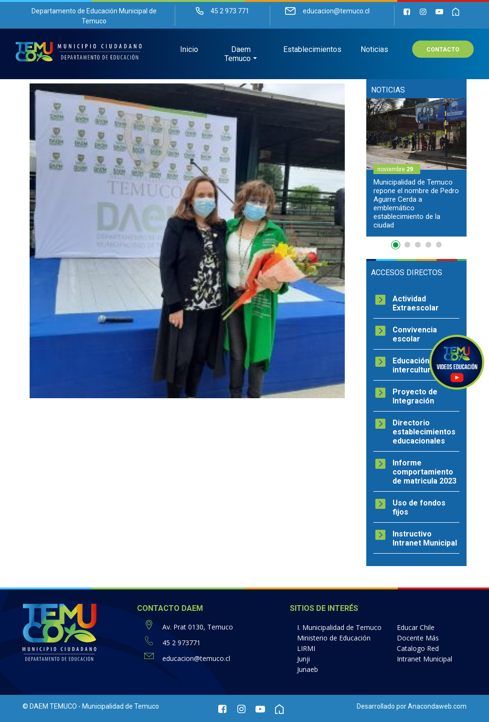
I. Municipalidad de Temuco (339, 627)
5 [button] (439, 245)
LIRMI (306, 648)
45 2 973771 (181, 642)
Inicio (189, 50)
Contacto (442, 50)
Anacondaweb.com (437, 706)
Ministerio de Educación (334, 637)
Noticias (374, 50)
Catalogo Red (418, 648)
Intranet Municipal (424, 658)
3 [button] (418, 245)
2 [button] (407, 245)
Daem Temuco (237, 55)
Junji (303, 658)
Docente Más (418, 637)
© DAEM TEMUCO (49, 706)
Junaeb (307, 669)
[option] (416, 167)
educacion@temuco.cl (196, 658)
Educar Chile (416, 627)
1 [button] (397, 246)
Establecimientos (312, 50)
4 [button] (428, 245)
